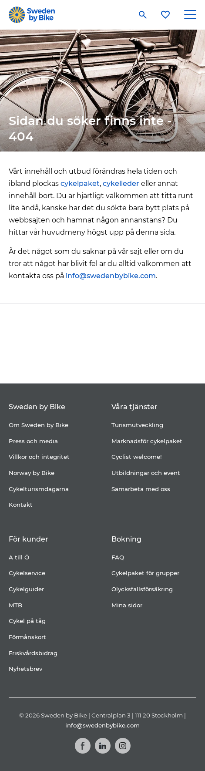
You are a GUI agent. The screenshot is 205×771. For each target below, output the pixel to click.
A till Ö (19, 557)
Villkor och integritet (39, 456)
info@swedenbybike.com (111, 276)
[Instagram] (123, 746)
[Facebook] (83, 746)
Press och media (33, 441)
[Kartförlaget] (141, 360)
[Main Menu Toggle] (190, 14)
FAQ (117, 557)
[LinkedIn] (103, 746)
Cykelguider (26, 589)
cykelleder (121, 183)
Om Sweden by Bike (38, 424)
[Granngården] (82, 362)
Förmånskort (27, 636)
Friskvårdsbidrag (33, 653)
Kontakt (21, 504)
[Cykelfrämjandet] (90, 323)
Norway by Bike (31, 472)
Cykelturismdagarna (39, 488)
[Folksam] (144, 324)
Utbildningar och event (145, 472)
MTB (15, 605)
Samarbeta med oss (140, 488)
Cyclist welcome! (136, 456)
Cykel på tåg (27, 620)
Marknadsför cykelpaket (146, 441)
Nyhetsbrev (25, 668)
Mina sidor (126, 605)
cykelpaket (80, 183)
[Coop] (49, 323)
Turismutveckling (137, 424)
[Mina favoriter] (165, 15)
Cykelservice (27, 572)
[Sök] (143, 15)
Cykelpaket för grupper (145, 572)
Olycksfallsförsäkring (142, 589)
